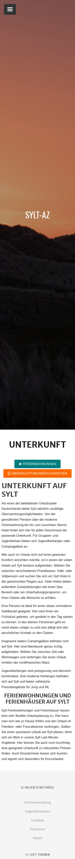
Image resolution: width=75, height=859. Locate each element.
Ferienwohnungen (37, 464)
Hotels (37, 838)
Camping (37, 820)
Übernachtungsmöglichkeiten (37, 473)
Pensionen (37, 829)
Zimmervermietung (37, 802)
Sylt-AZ (37, 214)
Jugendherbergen (37, 811)
